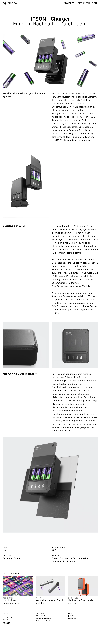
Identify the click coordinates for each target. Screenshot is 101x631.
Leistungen (83, 3)
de (4, 613)
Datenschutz (72, 619)
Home (70, 613)
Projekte (69, 3)
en (7, 613)
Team (95, 3)
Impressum (71, 617)
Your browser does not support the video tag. (75, 158)
